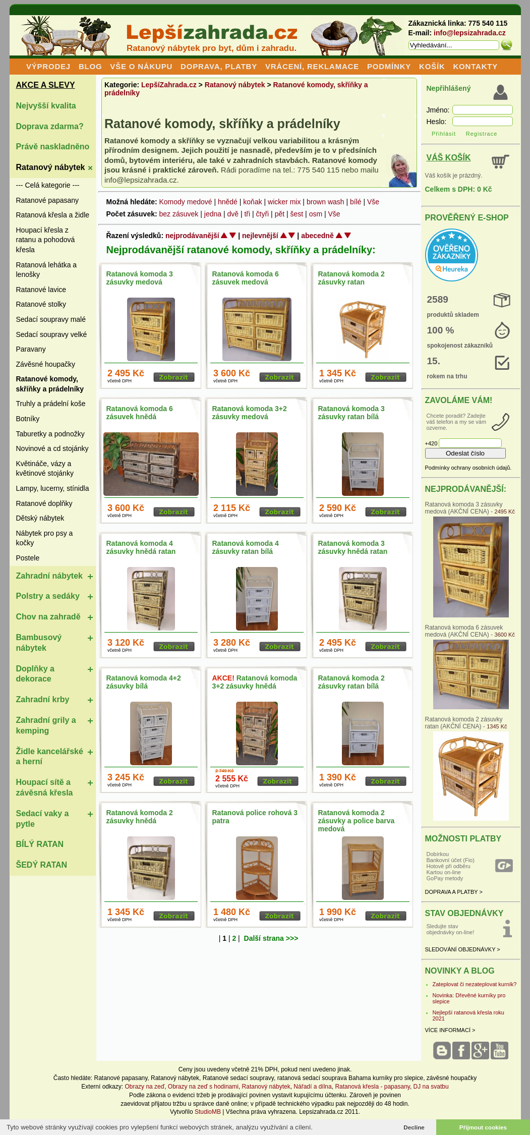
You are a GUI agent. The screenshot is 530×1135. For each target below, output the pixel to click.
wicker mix (284, 202)
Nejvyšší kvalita (46, 105)
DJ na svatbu (431, 1086)
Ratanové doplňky (44, 503)
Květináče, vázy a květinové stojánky (45, 469)
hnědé (228, 202)
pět (279, 214)
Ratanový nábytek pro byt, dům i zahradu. (212, 48)
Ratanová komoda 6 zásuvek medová (245, 278)
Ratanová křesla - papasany (372, 1086)
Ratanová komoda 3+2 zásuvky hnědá (255, 682)
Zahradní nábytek (49, 576)
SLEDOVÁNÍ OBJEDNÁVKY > (462, 949)
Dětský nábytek (40, 518)
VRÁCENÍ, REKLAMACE (312, 66)
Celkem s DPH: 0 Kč (458, 189)
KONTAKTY (475, 66)
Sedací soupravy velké (51, 334)
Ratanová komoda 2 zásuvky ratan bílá (351, 682)
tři (247, 214)
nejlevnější (260, 236)
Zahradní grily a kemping (46, 725)
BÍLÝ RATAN (40, 844)
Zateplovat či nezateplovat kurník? (475, 984)
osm (315, 214)
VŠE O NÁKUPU (141, 66)
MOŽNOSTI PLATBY (463, 838)
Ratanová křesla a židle (53, 215)
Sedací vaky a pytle (42, 818)
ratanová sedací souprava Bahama (324, 1078)
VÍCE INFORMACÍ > (450, 1030)
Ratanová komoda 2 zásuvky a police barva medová (356, 821)
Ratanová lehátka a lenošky (46, 270)
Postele (28, 558)
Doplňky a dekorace (35, 674)
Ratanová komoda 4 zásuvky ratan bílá (245, 547)
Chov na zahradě (48, 616)
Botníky (28, 419)
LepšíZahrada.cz (169, 85)
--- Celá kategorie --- (48, 185)
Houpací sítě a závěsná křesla (44, 787)
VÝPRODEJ (48, 66)
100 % (440, 330)
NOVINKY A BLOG (460, 971)
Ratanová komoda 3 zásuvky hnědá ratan (353, 547)
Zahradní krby (43, 699)
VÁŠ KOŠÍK (449, 157)
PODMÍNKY (389, 66)
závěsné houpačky (452, 1078)
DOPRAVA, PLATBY (219, 66)
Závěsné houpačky (46, 364)
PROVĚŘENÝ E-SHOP (467, 217)
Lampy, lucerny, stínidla (52, 488)
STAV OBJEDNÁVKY (464, 913)
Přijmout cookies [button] (483, 1127)
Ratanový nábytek (50, 167)
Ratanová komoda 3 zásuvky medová (139, 278)
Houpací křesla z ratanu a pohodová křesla (45, 240)
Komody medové (185, 202)
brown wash (325, 202)
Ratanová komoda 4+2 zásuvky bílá (143, 682)
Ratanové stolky (41, 304)
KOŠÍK (432, 66)
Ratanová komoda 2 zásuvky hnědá (139, 817)
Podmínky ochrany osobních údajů (467, 468)
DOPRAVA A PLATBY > (454, 892)
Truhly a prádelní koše (51, 404)
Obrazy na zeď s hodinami (203, 1086)
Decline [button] (414, 1127)
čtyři (262, 214)
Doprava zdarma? (50, 126)
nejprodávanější (192, 236)
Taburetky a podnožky (50, 434)
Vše (373, 202)
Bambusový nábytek (39, 642)
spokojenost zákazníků (460, 345)
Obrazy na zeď (144, 1086)
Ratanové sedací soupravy (238, 1078)
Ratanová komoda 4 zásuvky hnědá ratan (141, 547)
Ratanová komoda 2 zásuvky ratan (351, 278)
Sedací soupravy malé (51, 319)
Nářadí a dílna (312, 1086)
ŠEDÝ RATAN (42, 865)
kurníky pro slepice (398, 1078)
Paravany (31, 349)
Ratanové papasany (47, 200)
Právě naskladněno (53, 146)
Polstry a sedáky (48, 596)
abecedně (317, 236)
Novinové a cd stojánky (52, 448)
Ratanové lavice (41, 290)
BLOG (90, 66)
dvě (233, 214)
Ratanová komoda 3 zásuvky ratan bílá (351, 413)
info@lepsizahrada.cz (470, 33)
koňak (252, 202)
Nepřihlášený (449, 88)
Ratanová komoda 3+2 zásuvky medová (249, 413)
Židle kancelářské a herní (49, 756)
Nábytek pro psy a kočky (44, 538)
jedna (212, 214)
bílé (356, 202)
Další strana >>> (271, 938)
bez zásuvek (179, 214)
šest (297, 214)
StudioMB (208, 1111)
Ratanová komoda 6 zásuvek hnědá (139, 413)
